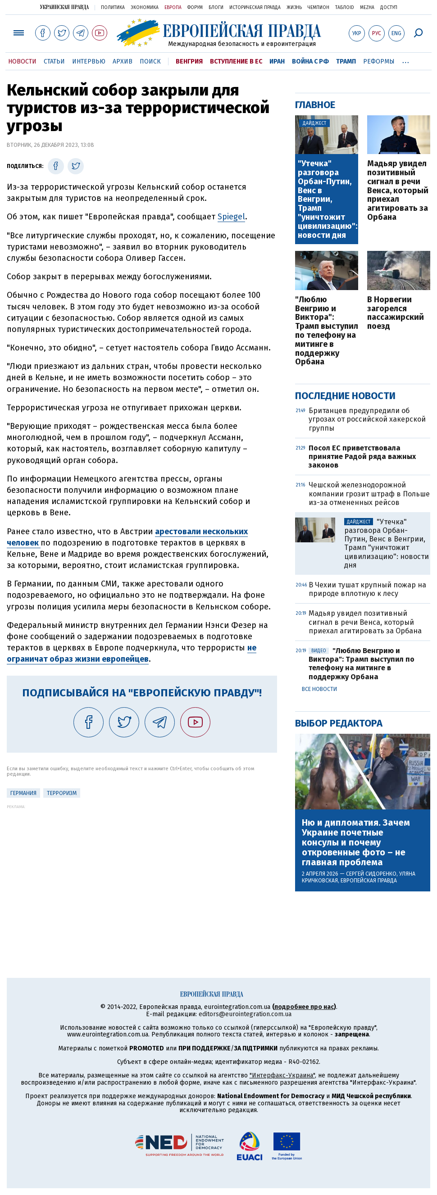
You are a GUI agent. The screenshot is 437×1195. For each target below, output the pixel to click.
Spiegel (231, 217)
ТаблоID (344, 7)
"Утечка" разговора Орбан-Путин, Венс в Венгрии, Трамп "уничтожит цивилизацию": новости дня (327, 199)
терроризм (62, 793)
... (406, 60)
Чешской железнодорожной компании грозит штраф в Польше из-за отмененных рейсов (369, 493)
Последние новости (345, 396)
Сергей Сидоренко (371, 874)
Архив (122, 61)
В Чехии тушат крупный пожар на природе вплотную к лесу (367, 589)
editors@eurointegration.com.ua (245, 1014)
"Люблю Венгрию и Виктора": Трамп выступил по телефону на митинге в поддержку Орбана (326, 331)
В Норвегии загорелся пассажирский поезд (395, 313)
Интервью (88, 61)
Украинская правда (64, 7)
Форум (195, 7)
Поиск (150, 61)
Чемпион (318, 7)
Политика (113, 7)
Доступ (388, 7)
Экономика (145, 7)
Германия (23, 793)
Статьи (54, 61)
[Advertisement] (142, 872)
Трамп (346, 61)
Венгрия (189, 61)
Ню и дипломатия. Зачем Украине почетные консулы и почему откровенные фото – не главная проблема (356, 842)
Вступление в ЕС (236, 61)
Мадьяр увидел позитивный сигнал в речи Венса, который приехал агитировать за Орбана (397, 190)
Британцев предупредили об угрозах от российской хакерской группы (367, 419)
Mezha (367, 7)
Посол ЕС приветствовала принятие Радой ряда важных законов (362, 456)
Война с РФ (310, 61)
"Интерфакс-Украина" (282, 1075)
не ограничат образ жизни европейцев (131, 653)
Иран (277, 61)
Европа (173, 7)
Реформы (379, 61)
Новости (22, 61)
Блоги (216, 7)
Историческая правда (255, 7)
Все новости (319, 689)
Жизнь (294, 7)
